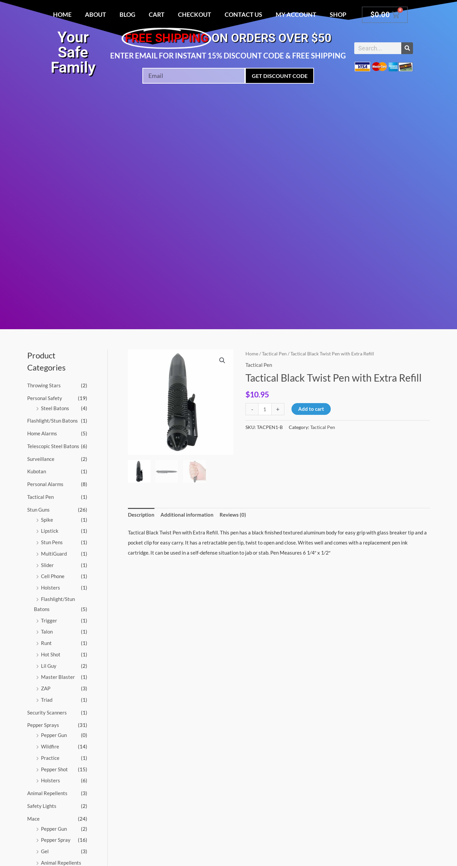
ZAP (45, 688)
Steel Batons (55, 408)
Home (62, 14)
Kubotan (36, 471)
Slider (47, 565)
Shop (338, 14)
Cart (157, 14)
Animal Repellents (47, 793)
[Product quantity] (264, 409)
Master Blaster (58, 677)
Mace (33, 819)
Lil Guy (48, 666)
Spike (47, 520)
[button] (222, 360)
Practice (50, 758)
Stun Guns (38, 510)
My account (296, 14)
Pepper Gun (54, 735)
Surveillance (40, 459)
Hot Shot (50, 654)
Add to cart (311, 409)
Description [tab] (141, 515)
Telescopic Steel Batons (53, 446)
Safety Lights (41, 806)
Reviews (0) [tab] (233, 515)
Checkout (194, 14)
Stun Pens (52, 542)
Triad (46, 700)
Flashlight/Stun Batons (52, 421)
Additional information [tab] (187, 515)
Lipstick (49, 531)
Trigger (49, 620)
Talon (47, 632)
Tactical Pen (40, 497)
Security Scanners (47, 712)
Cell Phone (52, 576)
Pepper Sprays (43, 725)
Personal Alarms (45, 484)
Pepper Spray (56, 840)
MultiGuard (54, 554)
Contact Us (243, 14)
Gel (45, 851)
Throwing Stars (44, 385)
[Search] (407, 48)
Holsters (50, 587)
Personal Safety (44, 398)
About (95, 14)
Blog (127, 14)
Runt (46, 643)
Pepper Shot (54, 769)
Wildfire (50, 746)
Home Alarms (42, 433)
